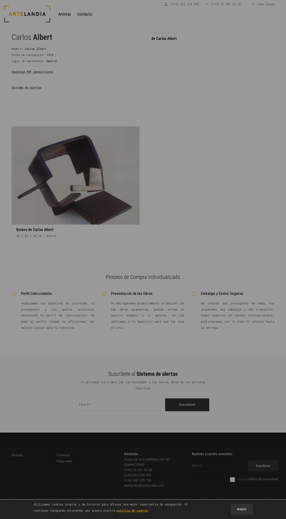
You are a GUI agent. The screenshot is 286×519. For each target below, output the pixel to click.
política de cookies (132, 510)
